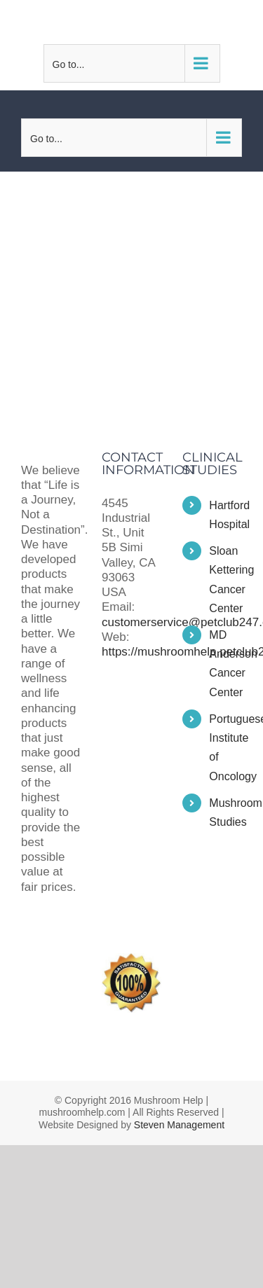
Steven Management (179, 1124)
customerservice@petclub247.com (139, 22)
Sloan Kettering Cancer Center (225, 579)
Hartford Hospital (225, 514)
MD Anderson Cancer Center (225, 663)
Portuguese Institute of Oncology (225, 747)
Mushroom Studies (225, 812)
